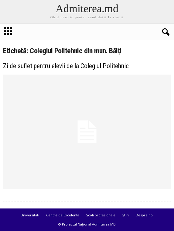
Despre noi (145, 215)
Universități (30, 215)
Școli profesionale (100, 215)
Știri (125, 215)
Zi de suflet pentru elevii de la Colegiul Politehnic (66, 66)
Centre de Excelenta (62, 215)
